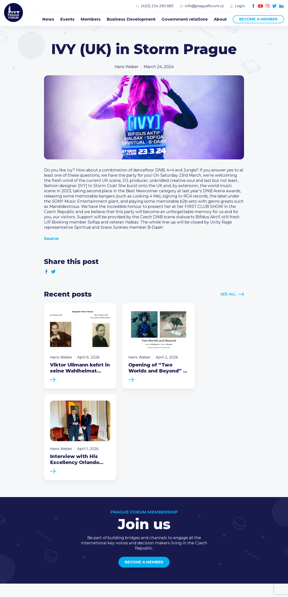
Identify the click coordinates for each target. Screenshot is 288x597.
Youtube (260, 6)
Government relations (185, 19)
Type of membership (195, 521)
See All (228, 294)
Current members (192, 514)
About (220, 19)
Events (67, 19)
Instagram (267, 6)
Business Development (131, 19)
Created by (144, 589)
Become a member (258, 19)
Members (91, 19)
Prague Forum (14, 13)
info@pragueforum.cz (204, 6)
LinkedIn (281, 6)
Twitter (274, 6)
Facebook (253, 6)
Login (240, 6)
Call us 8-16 (241, 514)
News (48, 19)
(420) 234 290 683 (157, 6)
